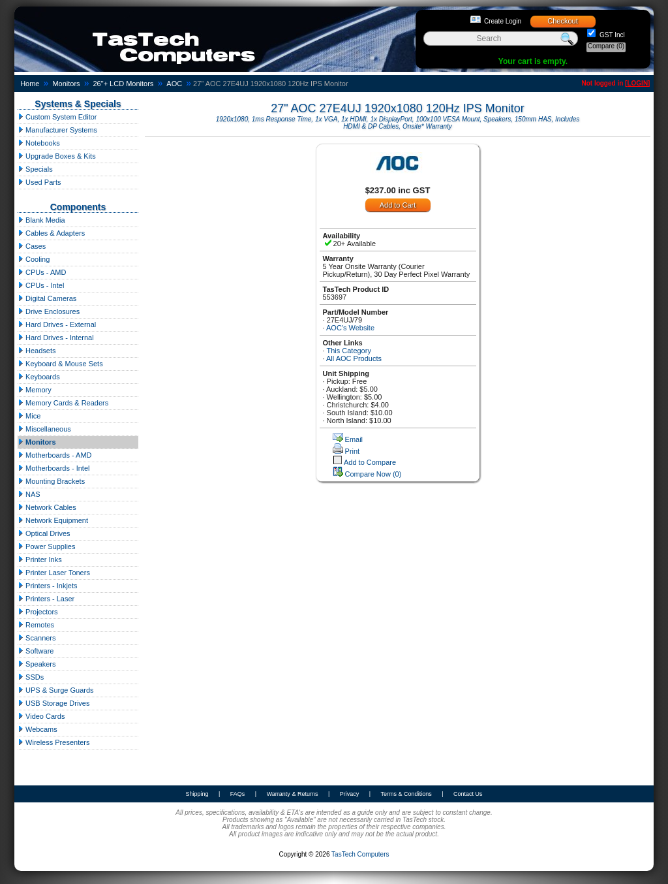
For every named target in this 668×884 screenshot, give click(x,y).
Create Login (502, 21)
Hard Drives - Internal (56, 337)
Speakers (37, 664)
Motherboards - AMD (55, 455)
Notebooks (39, 143)
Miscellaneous (44, 429)
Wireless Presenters (53, 742)
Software (35, 651)
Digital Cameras (47, 298)
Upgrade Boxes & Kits (57, 156)
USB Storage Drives (53, 703)
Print (352, 451)
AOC (174, 83)
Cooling (34, 259)
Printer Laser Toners (54, 572)
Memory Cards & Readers (63, 403)
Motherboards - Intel (54, 468)
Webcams (37, 729)
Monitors (66, 83)
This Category (348, 351)
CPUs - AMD (42, 272)
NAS (29, 494)
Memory (35, 390)
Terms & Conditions (406, 794)
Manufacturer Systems (57, 130)
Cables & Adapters (51, 233)
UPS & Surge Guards (56, 690)
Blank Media (41, 220)
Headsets (37, 351)
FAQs (237, 794)
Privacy (349, 794)
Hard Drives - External (57, 324)
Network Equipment (53, 520)
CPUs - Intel (41, 285)
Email (354, 439)
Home (29, 83)
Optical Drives (44, 533)
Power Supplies (47, 546)
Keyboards (39, 377)
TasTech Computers (360, 854)
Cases (32, 246)
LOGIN (637, 83)
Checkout (562, 21)
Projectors (38, 612)
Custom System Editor (57, 117)
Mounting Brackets (51, 481)
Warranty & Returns (292, 794)
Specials (35, 169)
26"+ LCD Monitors (123, 83)
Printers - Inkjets (48, 586)
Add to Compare (370, 462)
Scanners (37, 638)
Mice (29, 416)
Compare (606, 46)
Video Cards (41, 716)
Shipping (196, 794)
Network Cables (47, 507)
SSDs (31, 677)
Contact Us (468, 794)
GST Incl (611, 35)
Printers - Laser (46, 599)
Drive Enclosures (49, 311)
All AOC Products (354, 358)
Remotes (36, 625)
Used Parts (39, 182)
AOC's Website (350, 328)
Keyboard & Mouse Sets (60, 364)
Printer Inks (40, 559)
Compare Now (373, 474)
